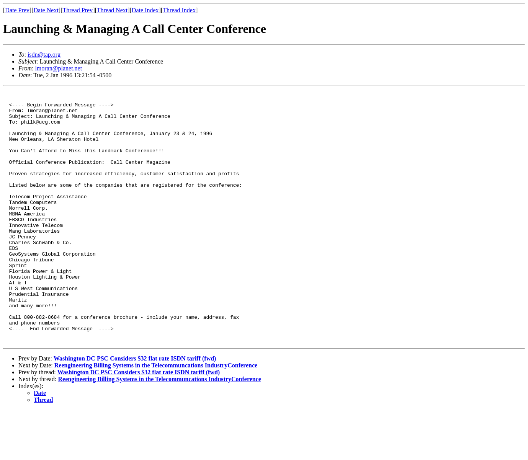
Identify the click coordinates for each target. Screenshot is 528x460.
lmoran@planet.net (58, 68)
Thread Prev (77, 10)
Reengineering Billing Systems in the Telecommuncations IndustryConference (155, 416)
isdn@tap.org (44, 54)
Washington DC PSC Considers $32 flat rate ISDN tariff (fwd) (135, 409)
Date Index (145, 10)
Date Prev (17, 10)
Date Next (46, 10)
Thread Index (179, 10)
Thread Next (112, 10)
